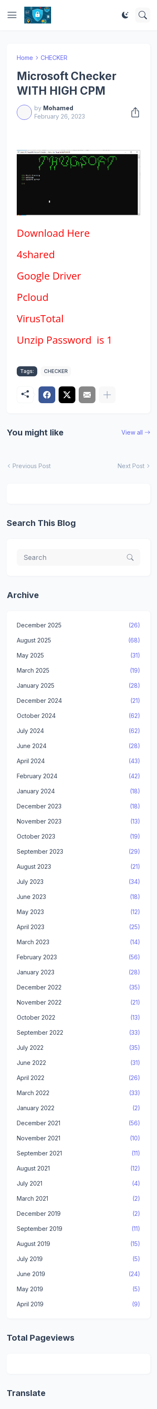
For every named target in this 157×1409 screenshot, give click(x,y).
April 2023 (78, 927)
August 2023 (78, 866)
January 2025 (78, 685)
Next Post (131, 465)
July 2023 (78, 882)
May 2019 (78, 1289)
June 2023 (78, 897)
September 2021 (78, 1153)
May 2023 (78, 912)
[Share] (132, 112)
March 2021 (78, 1198)
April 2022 (78, 1078)
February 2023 (78, 957)
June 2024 (78, 746)
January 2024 (78, 791)
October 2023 (78, 836)
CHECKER (54, 57)
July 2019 (78, 1259)
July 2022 (78, 1048)
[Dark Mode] (125, 15)
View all (132, 432)
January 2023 (78, 972)
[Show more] (107, 394)
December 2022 (78, 987)
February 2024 (78, 776)
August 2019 (78, 1244)
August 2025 (78, 640)
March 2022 (78, 1093)
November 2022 (78, 1002)
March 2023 (78, 942)
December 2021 (78, 1123)
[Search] (142, 15)
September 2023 (78, 851)
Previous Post (32, 465)
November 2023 (78, 821)
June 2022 (78, 1063)
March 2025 (78, 670)
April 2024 (78, 761)
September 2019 (78, 1229)
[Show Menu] (12, 15)
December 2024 (78, 701)
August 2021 (78, 1168)
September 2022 (78, 1032)
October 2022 (78, 1017)
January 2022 (78, 1108)
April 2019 (78, 1304)
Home (25, 57)
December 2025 (78, 625)
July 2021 (78, 1183)
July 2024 (78, 731)
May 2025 (78, 655)
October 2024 (78, 716)
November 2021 (78, 1138)
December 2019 (78, 1214)
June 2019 (78, 1274)
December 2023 (78, 806)
